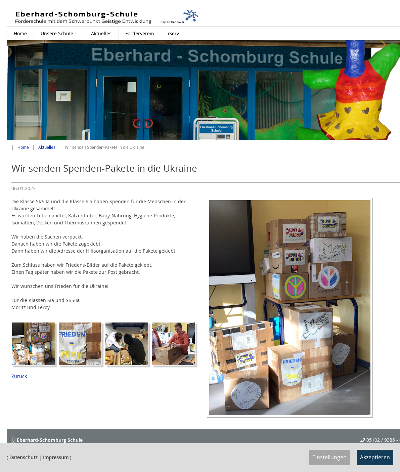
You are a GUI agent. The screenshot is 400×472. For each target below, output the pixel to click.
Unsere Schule (59, 33)
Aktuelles (101, 33)
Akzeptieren (375, 457)
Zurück (19, 376)
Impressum (56, 457)
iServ (173, 33)
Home (20, 33)
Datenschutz (23, 457)
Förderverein (139, 33)
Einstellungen (329, 457)
